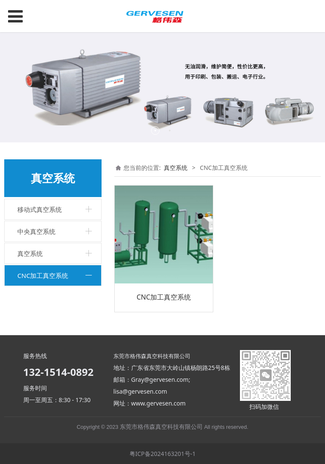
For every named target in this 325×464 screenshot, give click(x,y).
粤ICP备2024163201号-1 (162, 454)
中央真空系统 (36, 231)
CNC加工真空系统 (42, 275)
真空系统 (30, 253)
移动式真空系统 (39, 209)
